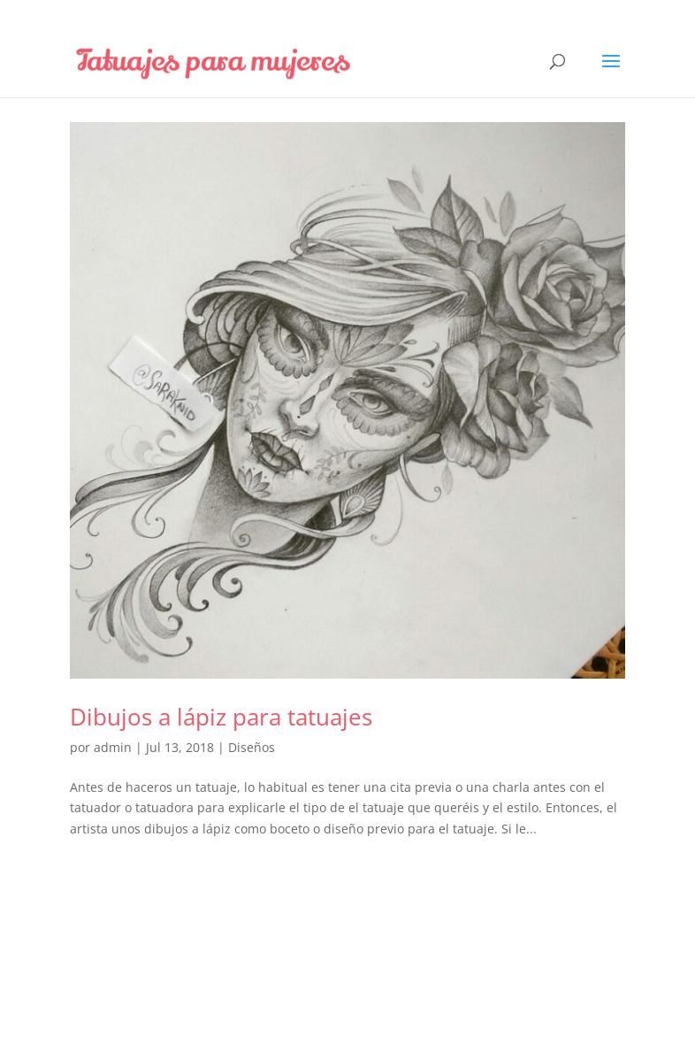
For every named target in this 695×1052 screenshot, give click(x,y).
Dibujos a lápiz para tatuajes (221, 717)
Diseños (251, 747)
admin (113, 747)
